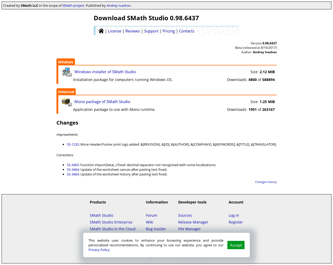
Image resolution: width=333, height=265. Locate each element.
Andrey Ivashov (119, 5)
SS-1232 (73, 144)
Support (151, 30)
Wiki (149, 222)
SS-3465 (73, 164)
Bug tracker (156, 228)
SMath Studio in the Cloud (113, 228)
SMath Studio (101, 215)
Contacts (186, 30)
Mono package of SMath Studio (102, 101)
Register (236, 222)
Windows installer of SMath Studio (105, 71)
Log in (234, 215)
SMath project (73, 5)
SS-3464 (73, 169)
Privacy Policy (99, 249)
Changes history (266, 182)
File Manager (189, 228)
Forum (151, 215)
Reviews (132, 30)
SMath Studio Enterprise (111, 222)
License (114, 30)
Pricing (169, 30)
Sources (185, 215)
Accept (236, 245)
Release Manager (193, 222)
